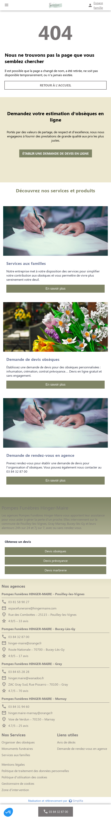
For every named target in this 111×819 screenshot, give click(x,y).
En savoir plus (56, 288)
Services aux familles (16, 755)
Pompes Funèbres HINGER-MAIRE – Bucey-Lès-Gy (38, 629)
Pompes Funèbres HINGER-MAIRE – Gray (32, 664)
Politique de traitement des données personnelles (35, 771)
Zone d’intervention (15, 790)
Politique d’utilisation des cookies (24, 777)
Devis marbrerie (56, 570)
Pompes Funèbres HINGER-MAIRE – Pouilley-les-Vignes (43, 594)
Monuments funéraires (17, 748)
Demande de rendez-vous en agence (82, 748)
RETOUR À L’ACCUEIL (55, 85)
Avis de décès (66, 742)
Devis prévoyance (55, 560)
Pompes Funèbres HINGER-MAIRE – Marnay (34, 698)
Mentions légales (13, 764)
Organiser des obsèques (18, 742)
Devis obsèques (55, 551)
